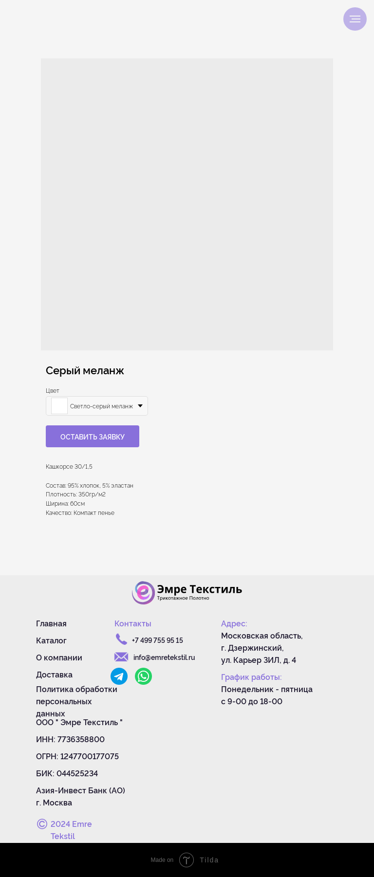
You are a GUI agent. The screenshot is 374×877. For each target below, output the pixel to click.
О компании (59, 657)
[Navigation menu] (355, 19)
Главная (51, 623)
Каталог (51, 640)
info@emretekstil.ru (164, 656)
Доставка (54, 674)
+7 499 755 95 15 (157, 639)
